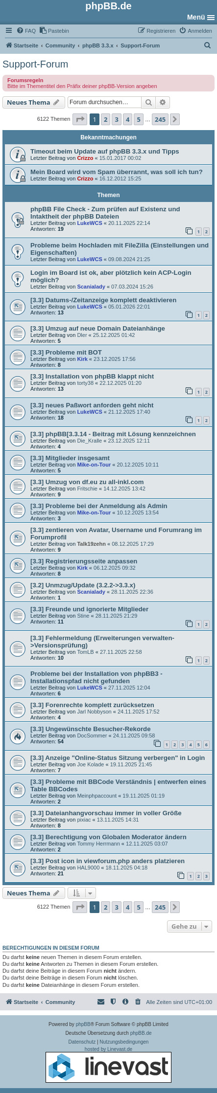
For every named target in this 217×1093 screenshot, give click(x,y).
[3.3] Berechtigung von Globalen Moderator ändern (108, 837)
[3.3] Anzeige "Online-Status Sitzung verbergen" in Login (117, 757)
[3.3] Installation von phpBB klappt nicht (92, 376)
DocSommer (92, 735)
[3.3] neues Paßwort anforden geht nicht (91, 405)
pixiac (84, 820)
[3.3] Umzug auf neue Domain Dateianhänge (97, 328)
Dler (82, 335)
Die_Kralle (89, 441)
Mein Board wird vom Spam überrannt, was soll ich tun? (116, 172)
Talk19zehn (91, 544)
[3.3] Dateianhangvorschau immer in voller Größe (106, 813)
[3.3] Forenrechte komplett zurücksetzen (92, 705)
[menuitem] (26, 31)
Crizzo (85, 158)
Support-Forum (35, 64)
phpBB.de (141, 1033)
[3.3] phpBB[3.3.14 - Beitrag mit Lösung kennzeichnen (113, 434)
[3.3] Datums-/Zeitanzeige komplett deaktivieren (103, 300)
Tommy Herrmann (98, 844)
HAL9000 (88, 867)
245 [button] (160, 119)
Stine (83, 616)
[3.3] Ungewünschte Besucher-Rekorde (90, 729)
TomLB (85, 652)
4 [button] (127, 119)
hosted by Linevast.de (108, 1065)
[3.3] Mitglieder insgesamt (70, 458)
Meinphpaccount (97, 796)
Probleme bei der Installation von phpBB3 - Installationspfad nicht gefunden (96, 677)
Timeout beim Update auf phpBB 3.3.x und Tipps (104, 151)
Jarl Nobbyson (94, 711)
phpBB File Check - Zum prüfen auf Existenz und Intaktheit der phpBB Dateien (105, 212)
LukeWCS (89, 223)
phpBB (83, 1024)
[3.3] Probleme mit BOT (66, 352)
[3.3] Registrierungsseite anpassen (83, 561)
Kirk (82, 359)
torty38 (85, 383)
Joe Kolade (90, 764)
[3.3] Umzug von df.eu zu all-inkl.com (87, 482)
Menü (196, 17)
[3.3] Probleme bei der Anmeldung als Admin (99, 506)
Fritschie (87, 488)
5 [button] (138, 119)
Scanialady (91, 287)
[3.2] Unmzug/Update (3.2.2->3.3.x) (82, 585)
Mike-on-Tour (94, 465)
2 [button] (105, 119)
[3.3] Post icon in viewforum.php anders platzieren (107, 861)
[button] (79, 119)
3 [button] (116, 119)
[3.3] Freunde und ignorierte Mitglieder (89, 609)
